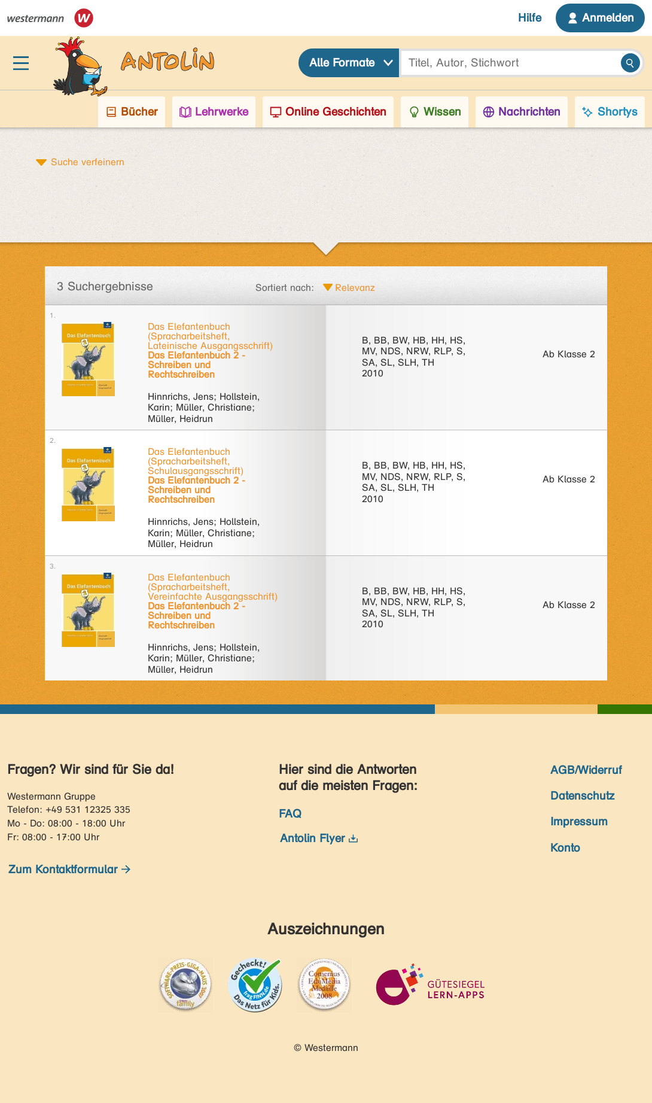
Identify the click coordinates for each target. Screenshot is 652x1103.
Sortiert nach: (284, 287)
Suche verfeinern (87, 161)
